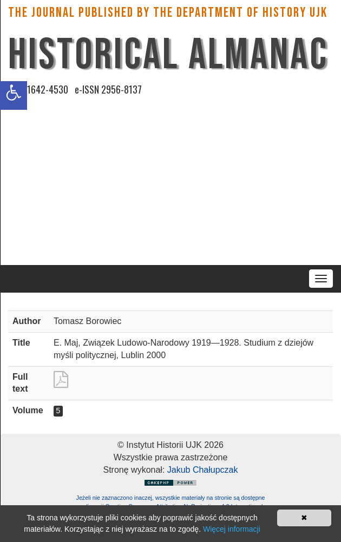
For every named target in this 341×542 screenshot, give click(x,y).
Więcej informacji (231, 529)
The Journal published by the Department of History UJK (167, 12)
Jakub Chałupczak (202, 469)
